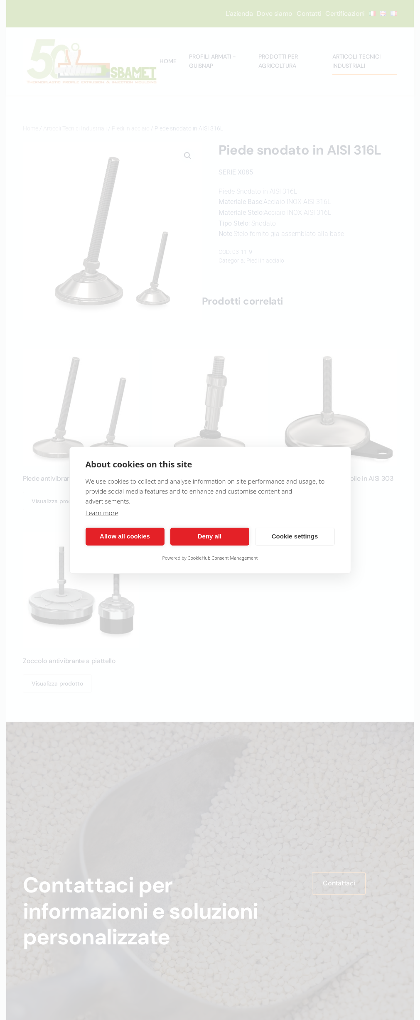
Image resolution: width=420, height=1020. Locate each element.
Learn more (102, 513)
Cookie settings (295, 536)
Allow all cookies (125, 536)
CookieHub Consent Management (223, 558)
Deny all (210, 536)
